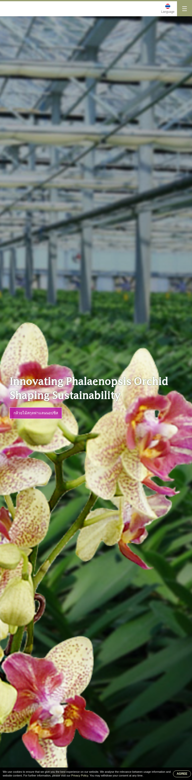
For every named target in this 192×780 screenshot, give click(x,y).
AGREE (182, 773)
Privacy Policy (79, 775)
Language (167, 12)
